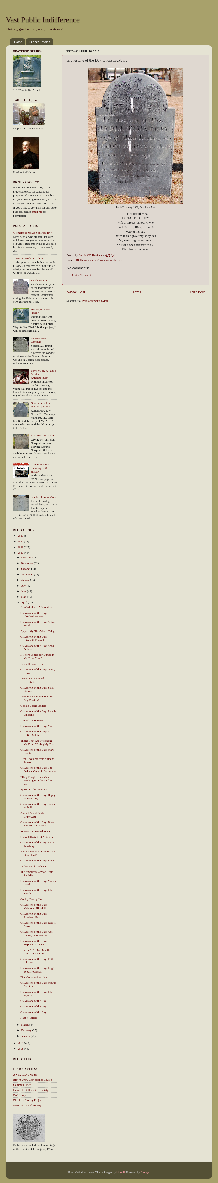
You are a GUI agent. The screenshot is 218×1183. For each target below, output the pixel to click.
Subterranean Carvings (38, 340)
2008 (21, 1048)
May (24, 596)
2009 (21, 1043)
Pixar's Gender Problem (29, 258)
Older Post (196, 292)
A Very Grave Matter (25, 1074)
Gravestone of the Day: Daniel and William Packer (38, 824)
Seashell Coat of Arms (43, 497)
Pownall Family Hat (32, 663)
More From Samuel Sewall (36, 831)
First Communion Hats (33, 977)
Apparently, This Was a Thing (37, 631)
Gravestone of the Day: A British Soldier (35, 733)
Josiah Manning (40, 280)
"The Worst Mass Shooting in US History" (40, 468)
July (24, 585)
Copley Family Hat (31, 899)
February (26, 1030)
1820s (79, 259)
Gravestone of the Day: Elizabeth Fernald (33, 638)
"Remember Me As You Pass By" (32, 232)
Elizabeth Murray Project (27, 1100)
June (24, 591)
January (26, 1036)
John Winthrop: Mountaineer (37, 607)
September (27, 574)
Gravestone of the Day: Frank (37, 860)
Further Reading (39, 41)
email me (37, 211)
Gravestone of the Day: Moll (36, 726)
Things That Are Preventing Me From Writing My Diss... (38, 742)
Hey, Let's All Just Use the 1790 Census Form (35, 951)
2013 (21, 535)
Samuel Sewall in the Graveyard (32, 815)
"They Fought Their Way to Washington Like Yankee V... (36, 780)
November (27, 563)
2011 (21, 547)
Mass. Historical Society (27, 1105)
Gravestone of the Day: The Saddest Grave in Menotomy (38, 769)
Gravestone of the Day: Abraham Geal (33, 915)
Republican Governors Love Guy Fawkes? (36, 698)
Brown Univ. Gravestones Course (32, 1079)
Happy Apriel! (28, 1017)
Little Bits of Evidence (33, 866)
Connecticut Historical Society (31, 1090)
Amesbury (90, 259)
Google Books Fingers (33, 705)
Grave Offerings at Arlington (37, 836)
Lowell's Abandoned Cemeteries (32, 680)
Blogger (145, 1172)
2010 (21, 552)
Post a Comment (81, 275)
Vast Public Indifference (43, 20)
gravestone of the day (109, 259)
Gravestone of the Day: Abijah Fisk (41, 405)
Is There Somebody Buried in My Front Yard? (37, 656)
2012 (21, 541)
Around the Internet (31, 720)
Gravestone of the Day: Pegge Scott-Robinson (37, 969)
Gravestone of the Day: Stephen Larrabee (33, 942)
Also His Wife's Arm (42, 435)
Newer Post (75, 292)
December (27, 557)
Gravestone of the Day (33, 1000)
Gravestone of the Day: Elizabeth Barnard (33, 614)
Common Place (22, 1084)
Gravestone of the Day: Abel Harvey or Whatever (36, 933)
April (24, 602)
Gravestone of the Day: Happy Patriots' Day (38, 796)
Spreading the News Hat (34, 789)
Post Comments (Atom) (95, 300)
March (25, 1024)
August (25, 579)
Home (18, 41)
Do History (19, 1095)
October (26, 568)
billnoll (120, 1172)
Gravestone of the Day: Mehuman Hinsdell (33, 906)
